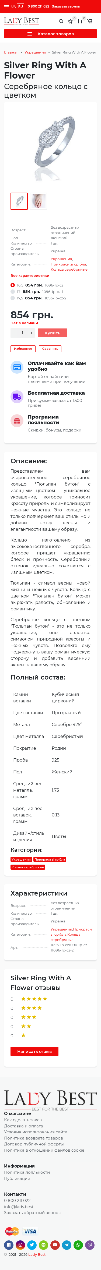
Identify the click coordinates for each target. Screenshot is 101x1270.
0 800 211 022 (38, 6)
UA (13, 7)
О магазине (17, 1113)
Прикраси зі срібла (68, 264)
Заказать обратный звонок (32, 1212)
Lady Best (37, 1254)
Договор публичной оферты (34, 1144)
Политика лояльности (27, 1172)
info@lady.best (18, 1206)
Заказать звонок (66, 6)
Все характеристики (30, 275)
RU (20, 7)
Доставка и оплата (23, 1126)
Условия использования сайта (35, 1131)
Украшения (35, 52)
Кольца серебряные (69, 269)
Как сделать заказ (23, 1119)
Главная (11, 52)
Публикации (17, 1178)
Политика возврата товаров (33, 1138)
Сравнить (50, 349)
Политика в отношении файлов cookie (44, 1150)
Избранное (23, 349)
